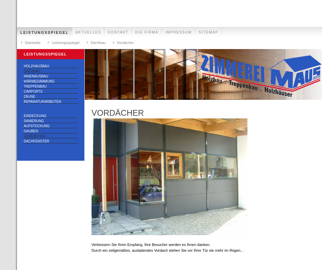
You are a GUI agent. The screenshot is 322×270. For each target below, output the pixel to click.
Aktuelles (88, 32)
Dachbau (97, 43)
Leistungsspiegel (44, 32)
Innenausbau (36, 76)
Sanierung (34, 121)
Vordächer (125, 43)
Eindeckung (35, 116)
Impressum (178, 32)
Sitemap (208, 32)
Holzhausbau (36, 66)
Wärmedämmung (39, 81)
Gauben (31, 131)
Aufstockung (37, 126)
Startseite (32, 43)
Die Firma (147, 32)
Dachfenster (36, 141)
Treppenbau (35, 86)
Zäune (29, 96)
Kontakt (118, 32)
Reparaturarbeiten (42, 102)
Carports (33, 91)
